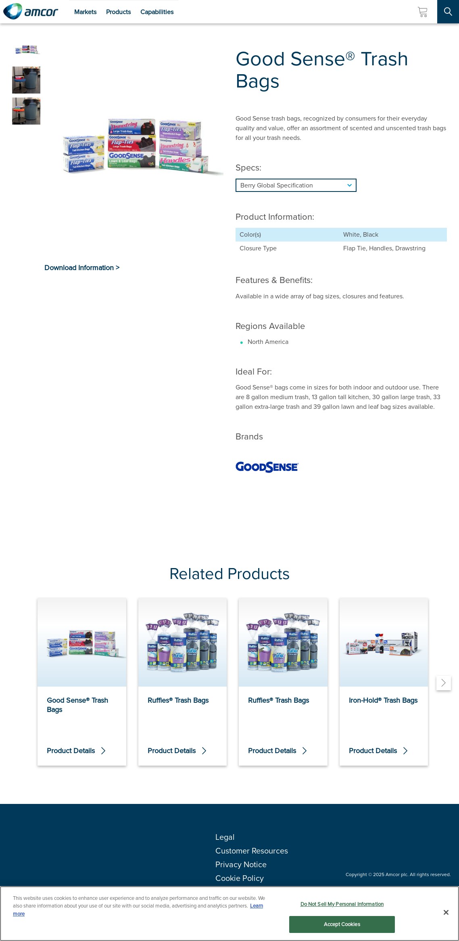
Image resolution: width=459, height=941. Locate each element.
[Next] (443, 683)
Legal (225, 837)
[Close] (446, 913)
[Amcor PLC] (30, 12)
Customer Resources (251, 851)
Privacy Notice (241, 864)
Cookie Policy (239, 878)
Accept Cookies (342, 925)
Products (118, 12)
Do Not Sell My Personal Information (342, 904)
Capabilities (156, 12)
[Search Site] (448, 11)
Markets (85, 12)
